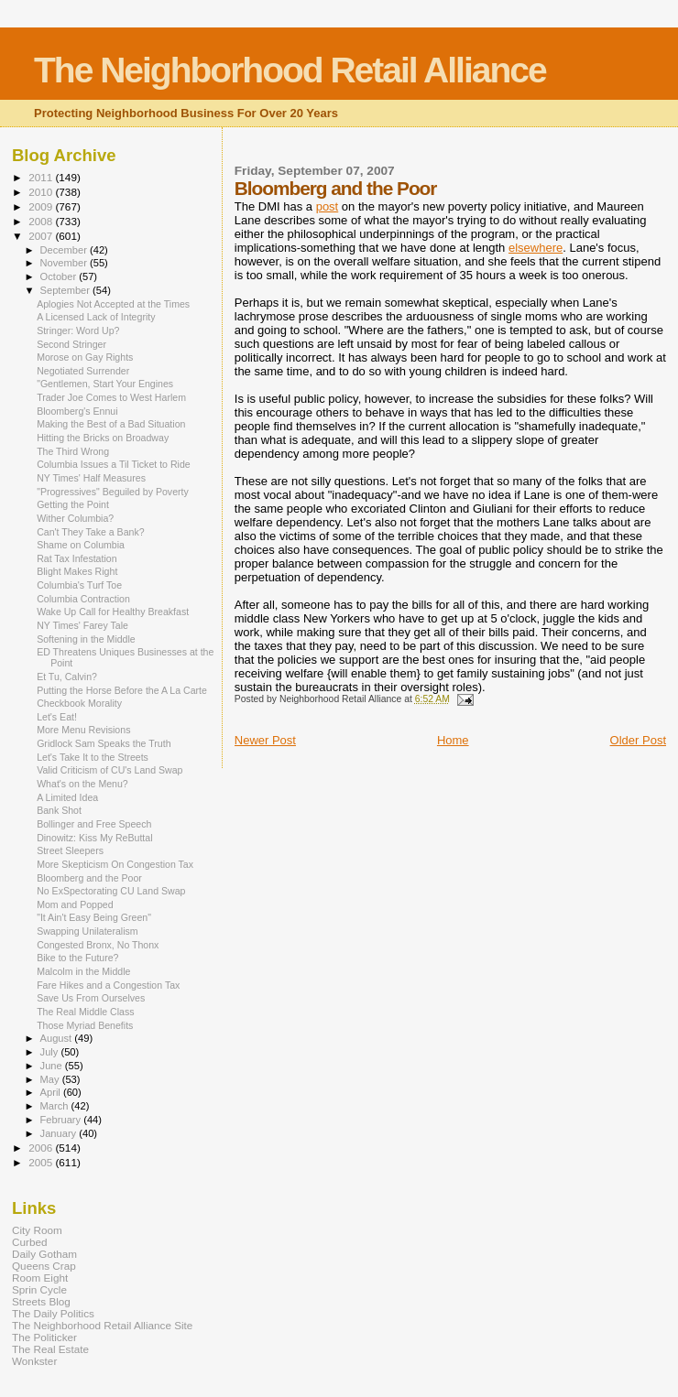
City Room (37, 1230)
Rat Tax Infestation (76, 558)
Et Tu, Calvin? (67, 676)
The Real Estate (50, 1349)
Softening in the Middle (86, 639)
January (60, 1133)
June (52, 1065)
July (50, 1051)
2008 (41, 221)
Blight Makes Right (77, 571)
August (57, 1038)
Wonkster (34, 1361)
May (51, 1079)
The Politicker (44, 1337)
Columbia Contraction (83, 598)
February (62, 1119)
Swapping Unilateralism (87, 931)
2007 (41, 236)
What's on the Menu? (82, 783)
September (66, 290)
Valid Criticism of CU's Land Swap (109, 769)
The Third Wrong (73, 451)
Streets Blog (41, 1301)
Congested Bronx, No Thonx (98, 944)
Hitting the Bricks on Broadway (103, 437)
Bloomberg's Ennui (77, 411)
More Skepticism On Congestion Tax (115, 864)
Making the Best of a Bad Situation (111, 423)
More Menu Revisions (83, 729)
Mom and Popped (75, 904)
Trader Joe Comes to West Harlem (111, 397)
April (51, 1092)
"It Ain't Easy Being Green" (94, 917)
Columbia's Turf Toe (79, 584)
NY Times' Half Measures (91, 477)
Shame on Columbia (81, 544)
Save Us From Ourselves (91, 997)
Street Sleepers (70, 850)
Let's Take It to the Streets (92, 757)
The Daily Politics (53, 1313)
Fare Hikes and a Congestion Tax (108, 985)
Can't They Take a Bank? (90, 531)
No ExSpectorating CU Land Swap (111, 890)
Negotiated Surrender (83, 370)
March (55, 1105)
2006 (41, 1147)
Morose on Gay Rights (85, 357)
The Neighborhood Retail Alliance (290, 70)
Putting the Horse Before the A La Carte (122, 690)
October (60, 276)
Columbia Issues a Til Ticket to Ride (114, 464)
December (65, 249)
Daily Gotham (44, 1254)
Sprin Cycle (39, 1289)
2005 (41, 1162)
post (327, 206)
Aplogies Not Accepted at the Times (113, 303)
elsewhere (535, 247)
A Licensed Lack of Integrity (96, 316)
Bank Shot (59, 810)
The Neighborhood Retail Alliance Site (102, 1325)
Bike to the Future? (77, 957)
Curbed (29, 1242)
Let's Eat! (57, 716)
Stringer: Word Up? (78, 330)
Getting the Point (73, 504)
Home (453, 740)
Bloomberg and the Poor (89, 877)
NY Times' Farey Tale (82, 625)
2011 (41, 177)
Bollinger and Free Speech (94, 823)
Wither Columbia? (75, 518)
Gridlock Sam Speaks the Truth (103, 743)
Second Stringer (71, 344)
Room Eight (40, 1277)
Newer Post (265, 740)
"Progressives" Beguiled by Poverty (113, 491)
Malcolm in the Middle (83, 971)
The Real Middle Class (85, 1011)
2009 (41, 206)
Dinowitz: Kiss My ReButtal (94, 837)
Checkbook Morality (79, 703)
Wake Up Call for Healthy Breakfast (113, 611)
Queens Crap (44, 1266)
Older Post (638, 740)
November (65, 262)
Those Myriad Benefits (85, 1025)
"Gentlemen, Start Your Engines (105, 383)
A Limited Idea (67, 797)
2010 (41, 192)
